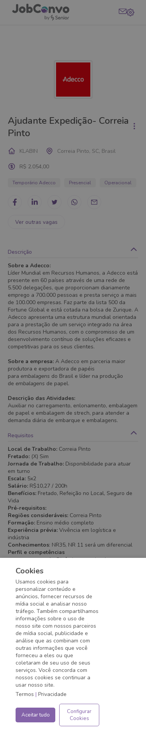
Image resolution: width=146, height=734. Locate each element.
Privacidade (52, 694)
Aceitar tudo (35, 714)
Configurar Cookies (79, 715)
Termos (25, 694)
